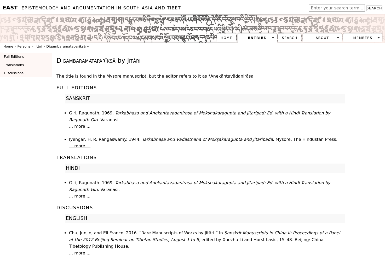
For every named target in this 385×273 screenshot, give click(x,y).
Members (362, 38)
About (322, 38)
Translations (14, 65)
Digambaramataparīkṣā (66, 46)
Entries (257, 38)
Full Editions (14, 57)
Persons (24, 46)
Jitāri (38, 46)
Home (226, 38)
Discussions (14, 73)
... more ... (79, 126)
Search (374, 8)
